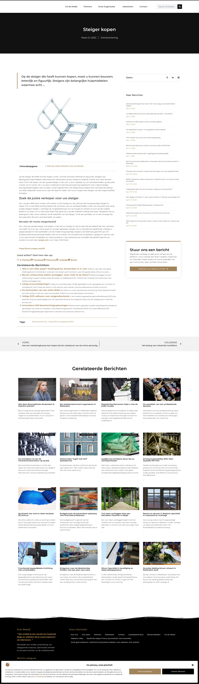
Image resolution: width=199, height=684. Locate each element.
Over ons (74, 635)
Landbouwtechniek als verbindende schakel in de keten (149, 114)
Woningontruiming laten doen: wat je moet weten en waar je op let (152, 222)
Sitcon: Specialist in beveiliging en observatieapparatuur (117, 569)
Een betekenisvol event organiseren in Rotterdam (78, 405)
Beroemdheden (154, 635)
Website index (77, 638)
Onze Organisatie (107, 6)
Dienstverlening (109, 37)
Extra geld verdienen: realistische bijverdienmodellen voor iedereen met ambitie (105, 642)
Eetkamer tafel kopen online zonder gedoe (144, 122)
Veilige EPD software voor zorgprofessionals (45, 296)
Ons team (86, 635)
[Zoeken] (179, 6)
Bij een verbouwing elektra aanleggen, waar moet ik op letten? (55, 275)
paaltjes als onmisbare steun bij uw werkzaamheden (117, 460)
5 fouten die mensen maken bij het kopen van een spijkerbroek (152, 171)
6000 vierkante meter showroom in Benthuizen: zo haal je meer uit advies (152, 180)
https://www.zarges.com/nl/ (32, 248)
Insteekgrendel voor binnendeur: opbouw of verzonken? (149, 189)
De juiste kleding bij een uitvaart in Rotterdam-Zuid (159, 569)
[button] (192, 665)
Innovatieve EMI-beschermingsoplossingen (45, 305)
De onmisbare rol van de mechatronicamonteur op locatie (33, 460)
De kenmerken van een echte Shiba (41, 290)
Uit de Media (71, 6)
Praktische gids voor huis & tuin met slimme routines (148, 213)
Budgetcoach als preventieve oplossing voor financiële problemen (78, 514)
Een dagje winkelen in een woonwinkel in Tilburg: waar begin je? (153, 197)
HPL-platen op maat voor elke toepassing (143, 138)
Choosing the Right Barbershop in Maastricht (144, 205)
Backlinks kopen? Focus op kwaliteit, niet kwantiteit (109, 638)
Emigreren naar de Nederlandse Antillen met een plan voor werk (75, 569)
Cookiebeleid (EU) (135, 635)
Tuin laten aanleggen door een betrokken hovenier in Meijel (115, 514)
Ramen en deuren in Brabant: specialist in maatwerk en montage (161, 514)
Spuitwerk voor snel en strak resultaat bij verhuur (36, 514)
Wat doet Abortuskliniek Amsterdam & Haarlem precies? (36, 405)
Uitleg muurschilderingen (36, 284)
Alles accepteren (145, 671)
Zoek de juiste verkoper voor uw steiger (65, 166)
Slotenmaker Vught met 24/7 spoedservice (73, 460)
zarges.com (43, 240)
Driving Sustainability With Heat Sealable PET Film (158, 460)
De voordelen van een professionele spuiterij (160, 405)
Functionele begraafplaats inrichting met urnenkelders (35, 569)
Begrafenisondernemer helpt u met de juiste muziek (119, 405)
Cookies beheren (178, 671)
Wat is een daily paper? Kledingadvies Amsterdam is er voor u (55, 269)
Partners (88, 6)
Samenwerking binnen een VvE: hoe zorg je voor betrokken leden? (150, 105)
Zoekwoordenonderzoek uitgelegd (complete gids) (147, 153)
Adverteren (128, 6)
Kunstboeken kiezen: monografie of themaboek (146, 130)
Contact (143, 6)
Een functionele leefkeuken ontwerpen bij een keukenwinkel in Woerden (152, 162)
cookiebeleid (39, 677)
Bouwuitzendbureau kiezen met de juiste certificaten (148, 145)
